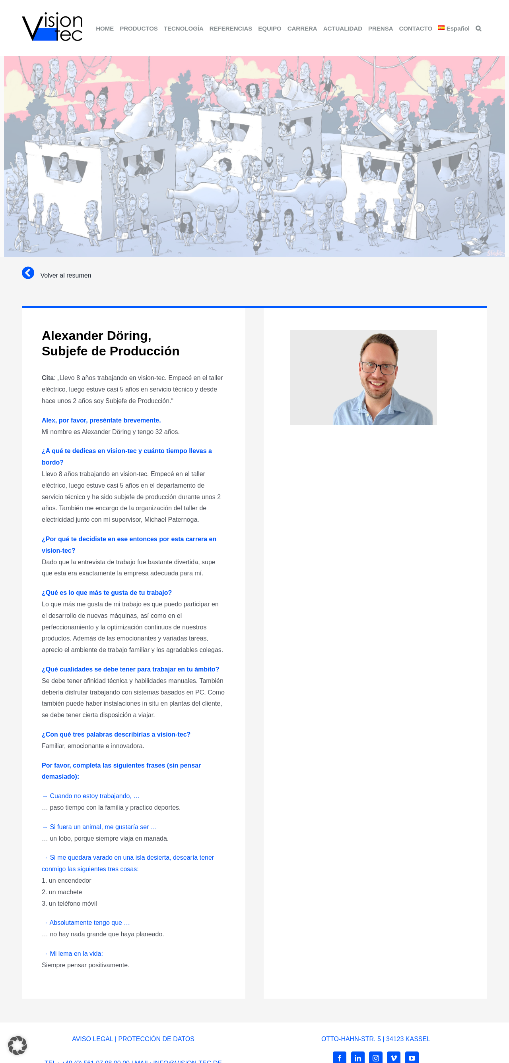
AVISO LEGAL (92, 1039)
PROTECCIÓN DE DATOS (156, 1039)
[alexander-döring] (363, 333)
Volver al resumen (65, 275)
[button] (478, 28)
